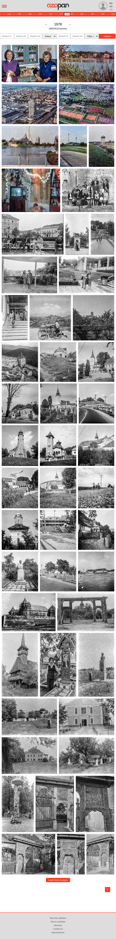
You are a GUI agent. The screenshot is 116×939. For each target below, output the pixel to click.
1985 (82, 14)
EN (111, 9)
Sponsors (58, 925)
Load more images (58, 880)
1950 (9, 14)
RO (111, 3)
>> (70, 25)
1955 (19, 14)
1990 (92, 14)
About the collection (58, 918)
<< (46, 25)
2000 (113, 14)
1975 (61, 14)
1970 (50, 14)
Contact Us (58, 929)
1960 (30, 14)
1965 (40, 14)
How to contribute (58, 922)
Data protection (58, 932)
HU (111, 6)
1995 (103, 14)
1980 (71, 14)
